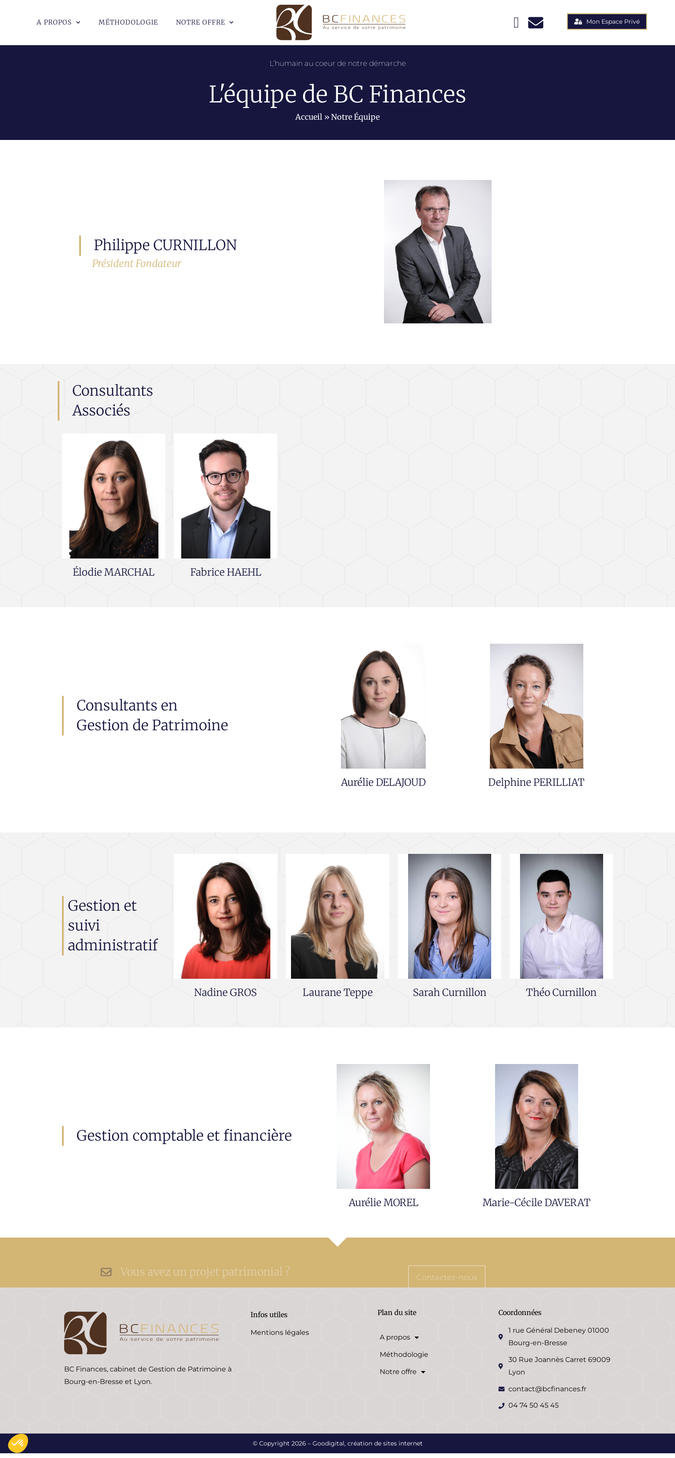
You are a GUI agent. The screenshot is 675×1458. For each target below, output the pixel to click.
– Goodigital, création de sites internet (364, 1448)
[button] (18, 1443)
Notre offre (205, 22)
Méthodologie (128, 22)
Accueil (308, 122)
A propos (59, 22)
